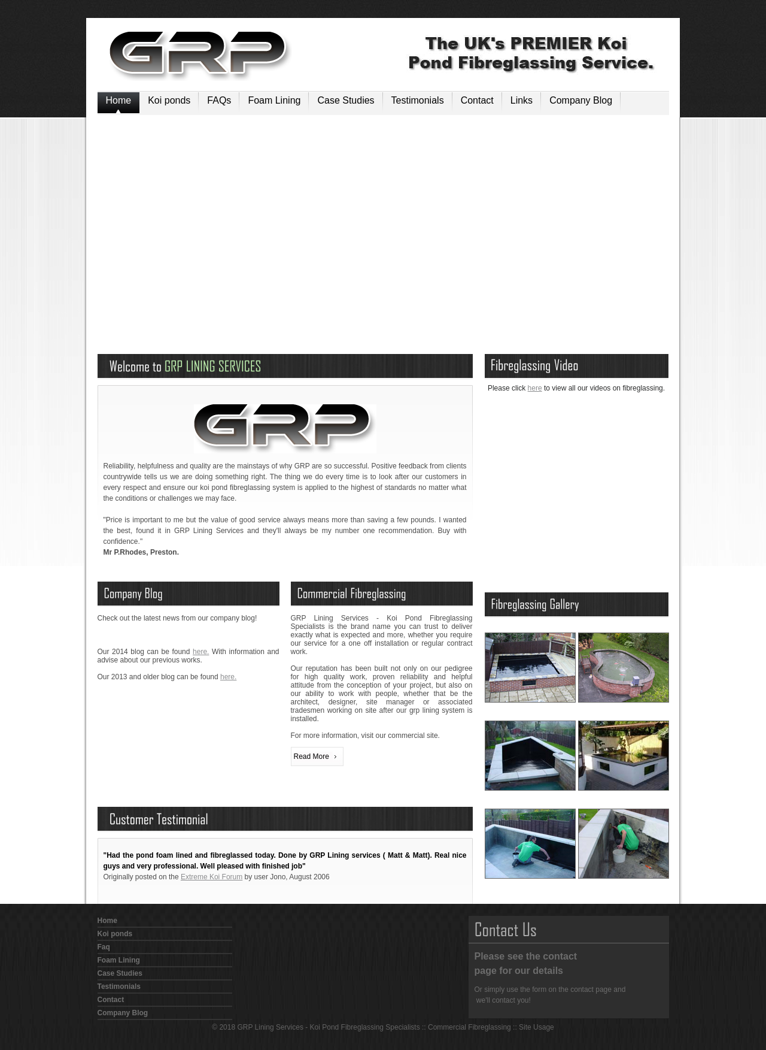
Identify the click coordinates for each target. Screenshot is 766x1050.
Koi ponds (169, 100)
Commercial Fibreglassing (469, 1027)
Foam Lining (274, 100)
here (535, 388)
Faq (104, 947)
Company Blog (580, 100)
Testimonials (417, 100)
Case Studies (345, 100)
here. (201, 651)
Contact (477, 100)
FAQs (219, 100)
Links (521, 100)
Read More (311, 756)
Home (119, 100)
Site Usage (536, 1027)
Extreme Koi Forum (211, 877)
